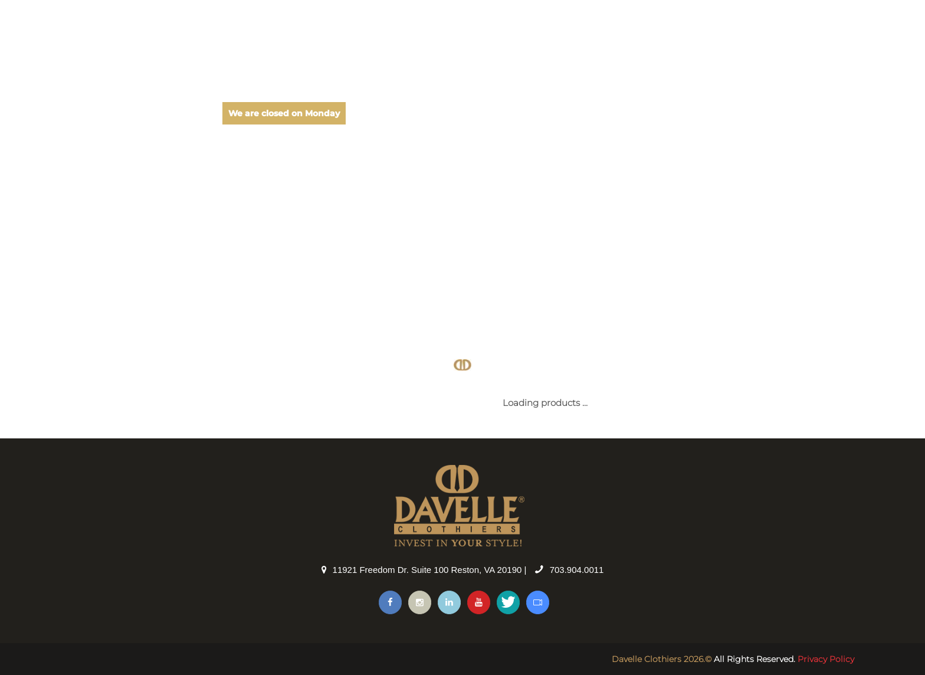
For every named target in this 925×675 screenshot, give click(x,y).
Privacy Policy (826, 659)
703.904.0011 (577, 570)
